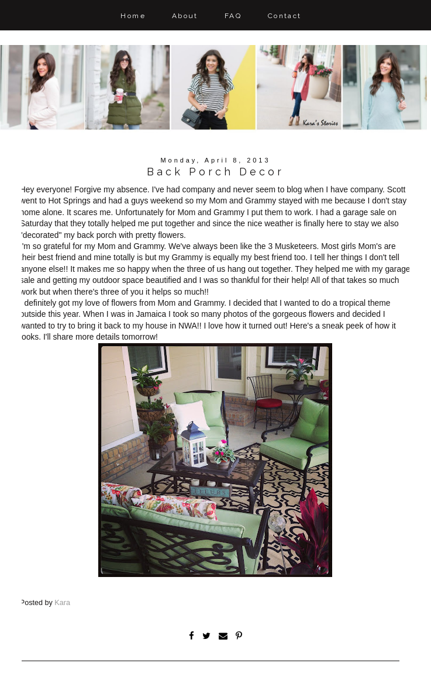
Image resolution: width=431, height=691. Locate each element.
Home (133, 16)
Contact (285, 16)
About (185, 16)
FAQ (233, 16)
